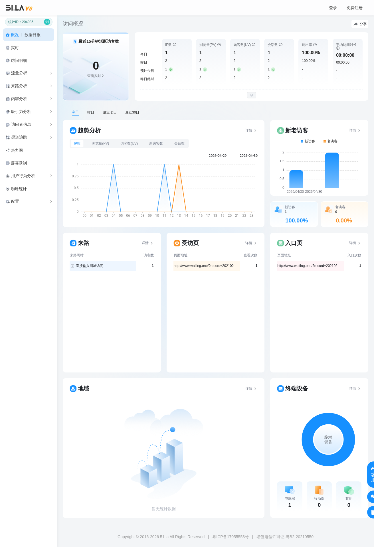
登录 (333, 7)
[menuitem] (28, 34)
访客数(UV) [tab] (129, 143)
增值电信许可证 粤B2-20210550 (285, 536)
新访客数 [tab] (156, 143)
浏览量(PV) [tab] (100, 143)
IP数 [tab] (77, 143)
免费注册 (355, 7)
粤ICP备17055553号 (230, 536)
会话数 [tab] (179, 143)
